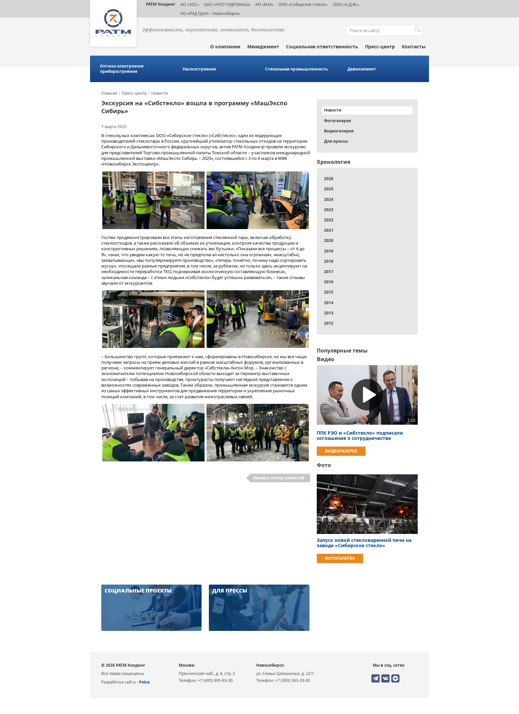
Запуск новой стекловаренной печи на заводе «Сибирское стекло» (364, 542)
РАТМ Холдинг (160, 4)
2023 (328, 210)
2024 (328, 199)
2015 (328, 292)
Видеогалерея (339, 131)
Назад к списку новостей (279, 478)
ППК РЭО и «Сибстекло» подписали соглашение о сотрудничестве (360, 435)
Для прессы (336, 141)
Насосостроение (199, 69)
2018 (328, 261)
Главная (109, 93)
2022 (328, 220)
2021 (328, 230)
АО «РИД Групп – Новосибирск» (210, 13)
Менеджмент (263, 46)
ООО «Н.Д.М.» (345, 4)
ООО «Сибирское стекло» (302, 4)
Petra (144, 682)
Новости (159, 93)
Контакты (414, 46)
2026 (328, 178)
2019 (328, 251)
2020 (328, 240)
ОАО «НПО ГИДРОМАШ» (227, 4)
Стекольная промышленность (296, 69)
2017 (328, 271)
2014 (328, 303)
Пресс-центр (380, 46)
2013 (328, 313)
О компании (225, 46)
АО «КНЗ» (264, 4)
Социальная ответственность (322, 46)
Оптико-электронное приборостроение (122, 69)
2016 (328, 282)
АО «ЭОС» (189, 4)
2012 (328, 323)
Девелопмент (362, 69)
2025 (328, 189)
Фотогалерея (337, 120)
